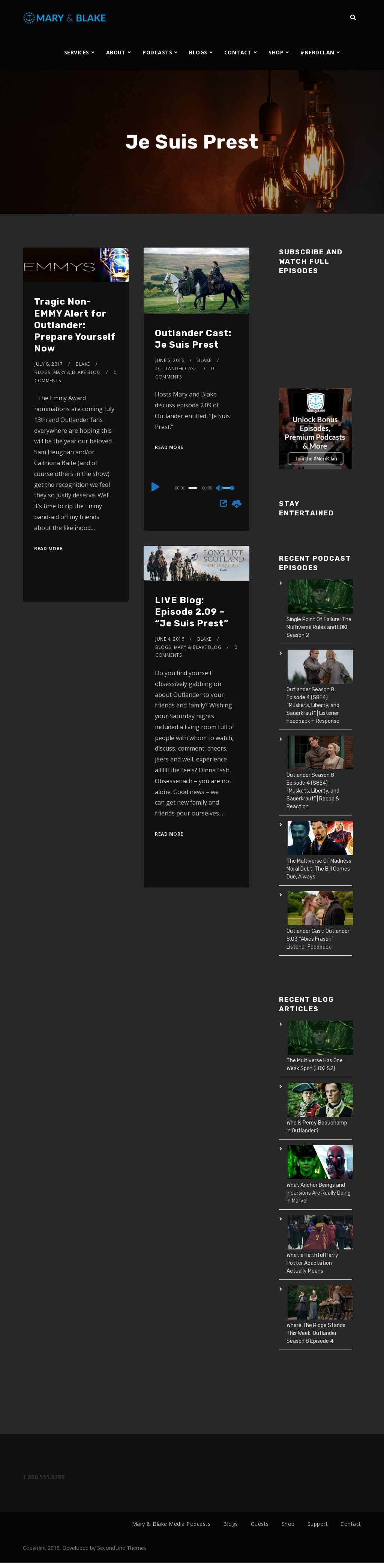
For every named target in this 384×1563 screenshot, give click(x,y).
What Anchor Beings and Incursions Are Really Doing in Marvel (318, 1193)
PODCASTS (157, 52)
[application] (196, 487)
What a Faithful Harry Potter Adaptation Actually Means (312, 1263)
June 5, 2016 (169, 360)
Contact (350, 1523)
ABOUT (116, 52)
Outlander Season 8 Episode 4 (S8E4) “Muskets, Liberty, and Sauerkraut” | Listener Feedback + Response (312, 705)
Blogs (42, 372)
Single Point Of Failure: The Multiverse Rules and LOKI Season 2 (318, 627)
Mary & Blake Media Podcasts (171, 1523)
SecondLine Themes (122, 1548)
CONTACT (238, 52)
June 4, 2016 (169, 639)
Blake (83, 364)
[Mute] (220, 488)
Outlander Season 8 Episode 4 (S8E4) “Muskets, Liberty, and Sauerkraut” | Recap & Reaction (312, 791)
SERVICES (76, 52)
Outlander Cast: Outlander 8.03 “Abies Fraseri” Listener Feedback (318, 939)
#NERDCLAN (317, 52)
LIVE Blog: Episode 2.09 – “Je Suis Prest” (192, 612)
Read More (48, 548)
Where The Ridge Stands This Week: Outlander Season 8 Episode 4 (315, 1333)
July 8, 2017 (48, 364)
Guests (260, 1523)
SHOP (276, 52)
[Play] (155, 486)
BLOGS (198, 52)
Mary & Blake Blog (77, 372)
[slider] (192, 488)
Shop (288, 1523)
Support (318, 1523)
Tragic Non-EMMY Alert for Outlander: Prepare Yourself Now (75, 325)
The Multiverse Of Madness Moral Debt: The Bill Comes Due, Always (318, 869)
